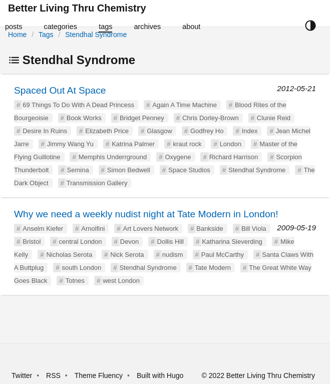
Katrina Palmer (133, 144)
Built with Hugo (160, 375)
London (230, 144)
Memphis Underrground (113, 157)
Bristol (32, 241)
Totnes (75, 280)
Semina (78, 170)
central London (80, 241)
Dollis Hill (170, 241)
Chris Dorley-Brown (210, 118)
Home (17, 35)
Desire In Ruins (45, 131)
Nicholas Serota (69, 254)
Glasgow (159, 131)
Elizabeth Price (107, 131)
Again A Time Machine (184, 105)
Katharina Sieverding (232, 241)
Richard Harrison (233, 157)
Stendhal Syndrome (96, 35)
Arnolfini (93, 228)
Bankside (209, 228)
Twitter (22, 375)
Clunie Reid (273, 118)
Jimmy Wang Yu (70, 144)
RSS (53, 375)
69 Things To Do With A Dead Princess (78, 105)
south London (81, 267)
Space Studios (189, 170)
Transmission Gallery (97, 183)
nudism (172, 254)
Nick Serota (127, 254)
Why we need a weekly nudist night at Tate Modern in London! (146, 214)
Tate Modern (213, 267)
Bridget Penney (142, 118)
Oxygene (178, 157)
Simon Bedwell (128, 170)
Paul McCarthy (222, 254)
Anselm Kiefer (43, 228)
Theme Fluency (100, 375)
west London (121, 280)
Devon (129, 241)
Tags (46, 35)
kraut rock (187, 144)
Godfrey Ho (206, 131)
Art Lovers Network (151, 228)
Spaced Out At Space (60, 90)
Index (250, 131)
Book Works (84, 118)
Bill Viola (253, 228)
